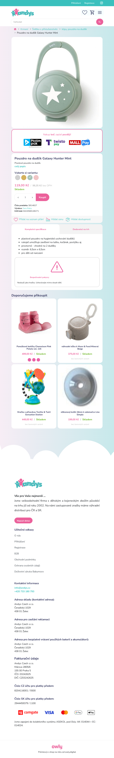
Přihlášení (76, 3)
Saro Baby (27, 208)
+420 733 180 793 (24, 591)
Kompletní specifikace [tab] (35, 229)
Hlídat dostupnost (78, 219)
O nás (17, 535)
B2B (16, 553)
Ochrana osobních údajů (27, 565)
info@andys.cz (22, 587)
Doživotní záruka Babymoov (29, 571)
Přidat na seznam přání (29, 219)
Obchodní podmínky (25, 559)
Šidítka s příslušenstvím (45, 29)
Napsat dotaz (23, 520)
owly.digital (70, 752)
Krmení (24, 29)
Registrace (89, 3)
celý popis (20, 166)
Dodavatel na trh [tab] (81, 229)
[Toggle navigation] (99, 12)
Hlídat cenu (55, 219)
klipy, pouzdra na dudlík (74, 29)
